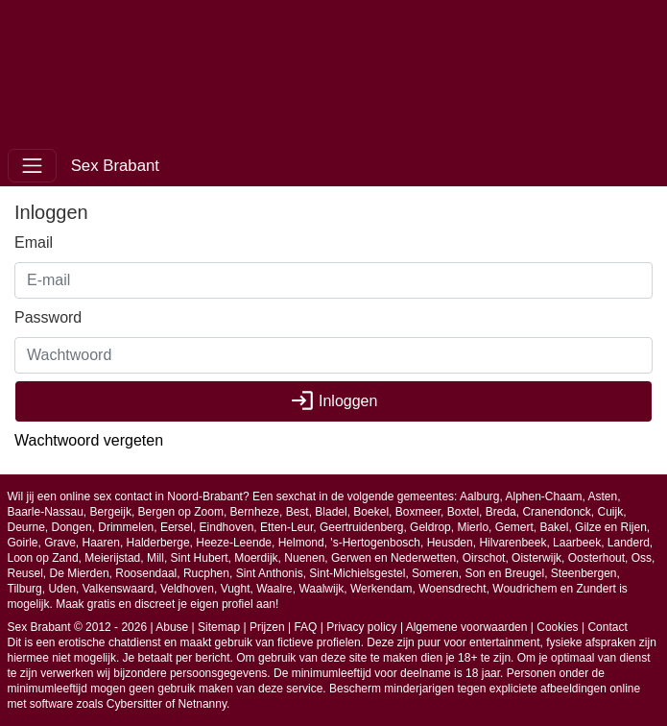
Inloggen (334, 401)
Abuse (171, 627)
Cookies (557, 627)
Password (48, 317)
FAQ (305, 627)
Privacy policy (361, 627)
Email (33, 242)
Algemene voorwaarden (467, 627)
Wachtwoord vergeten (88, 440)
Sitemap (219, 627)
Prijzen (267, 627)
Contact (607, 627)
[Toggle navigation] (32, 165)
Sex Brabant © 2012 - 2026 (78, 627)
